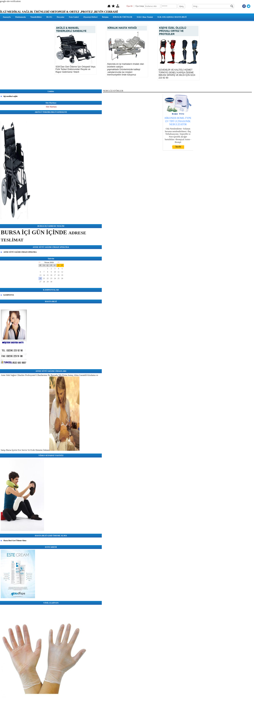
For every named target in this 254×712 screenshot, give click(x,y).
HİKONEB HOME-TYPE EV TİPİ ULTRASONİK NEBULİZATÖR (178, 121)
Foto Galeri (74, 17)
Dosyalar (60, 17)
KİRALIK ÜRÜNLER (122, 17)
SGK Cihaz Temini (145, 17)
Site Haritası (51, 106)
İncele (178, 146)
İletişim (105, 17)
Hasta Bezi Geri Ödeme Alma (14, 540)
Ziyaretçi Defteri (90, 17)
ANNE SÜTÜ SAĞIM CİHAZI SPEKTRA (20, 252)
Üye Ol (129, 6)
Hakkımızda (20, 17)
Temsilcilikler (36, 17)
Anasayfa (7, 17)
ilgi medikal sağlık (10, 96)
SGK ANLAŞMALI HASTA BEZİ (172, 17)
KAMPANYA (8, 295)
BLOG (49, 17)
